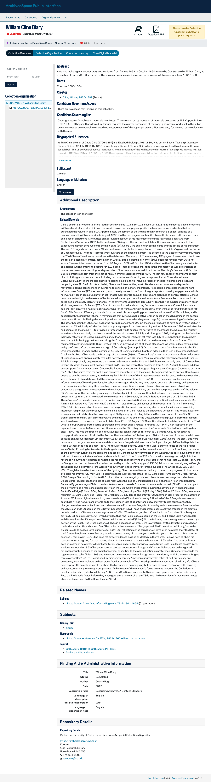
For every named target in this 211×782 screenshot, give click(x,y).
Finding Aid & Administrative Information (95, 663)
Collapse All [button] (65, 192)
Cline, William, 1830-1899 (77, 97)
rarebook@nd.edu (73, 758)
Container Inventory (77, 53)
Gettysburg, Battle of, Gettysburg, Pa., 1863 (91, 648)
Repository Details (76, 721)
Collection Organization (48, 53)
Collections (31, 17)
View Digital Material (105, 53)
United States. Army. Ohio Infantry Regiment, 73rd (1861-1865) (102, 603)
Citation (138, 31)
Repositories (13, 17)
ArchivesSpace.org (182, 778)
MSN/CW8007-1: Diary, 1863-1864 (33, 107)
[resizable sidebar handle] (54, 128)
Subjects (68, 614)
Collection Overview (19, 53)
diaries (70, 627)
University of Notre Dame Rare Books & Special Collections (43, 43)
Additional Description (79, 199)
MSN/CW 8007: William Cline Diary (26, 102)
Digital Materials (51, 17)
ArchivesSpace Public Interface (33, 5)
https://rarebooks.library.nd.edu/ (78, 740)
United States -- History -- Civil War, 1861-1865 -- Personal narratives (105, 638)
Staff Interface (155, 778)
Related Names (73, 589)
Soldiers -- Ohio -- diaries (80, 652)
